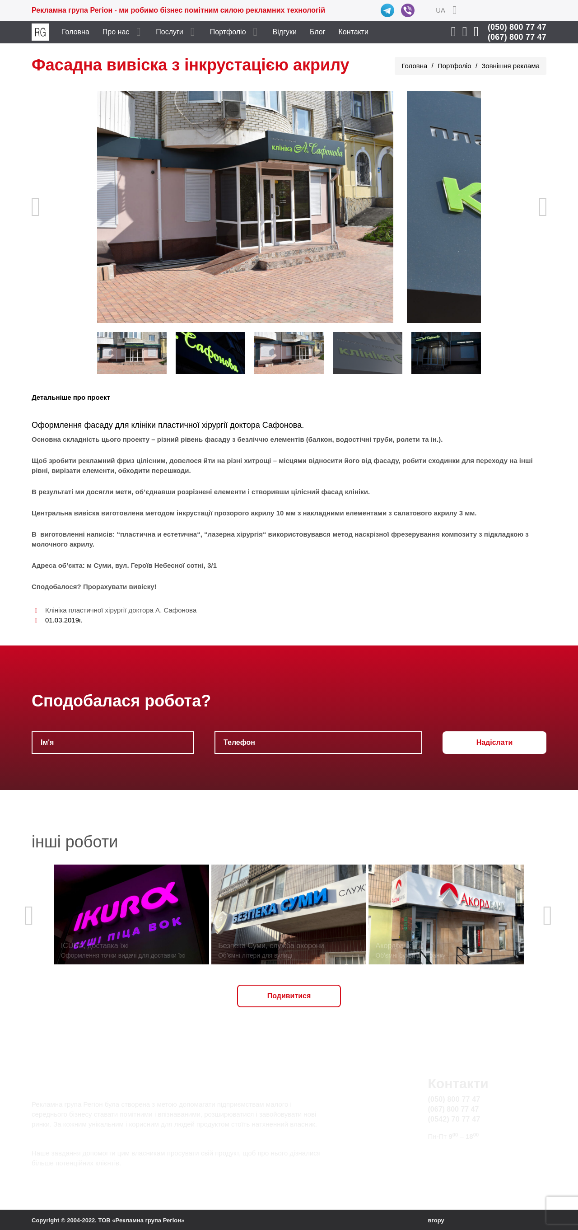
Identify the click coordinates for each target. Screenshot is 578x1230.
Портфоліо (228, 32)
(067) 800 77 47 (517, 37)
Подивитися (289, 996)
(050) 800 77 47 (517, 27)
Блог (318, 32)
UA (440, 10)
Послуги (169, 32)
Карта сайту (448, 1164)
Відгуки (285, 32)
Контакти (354, 32)
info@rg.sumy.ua (455, 1153)
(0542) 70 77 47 (454, 1119)
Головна (75, 32)
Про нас (116, 32)
